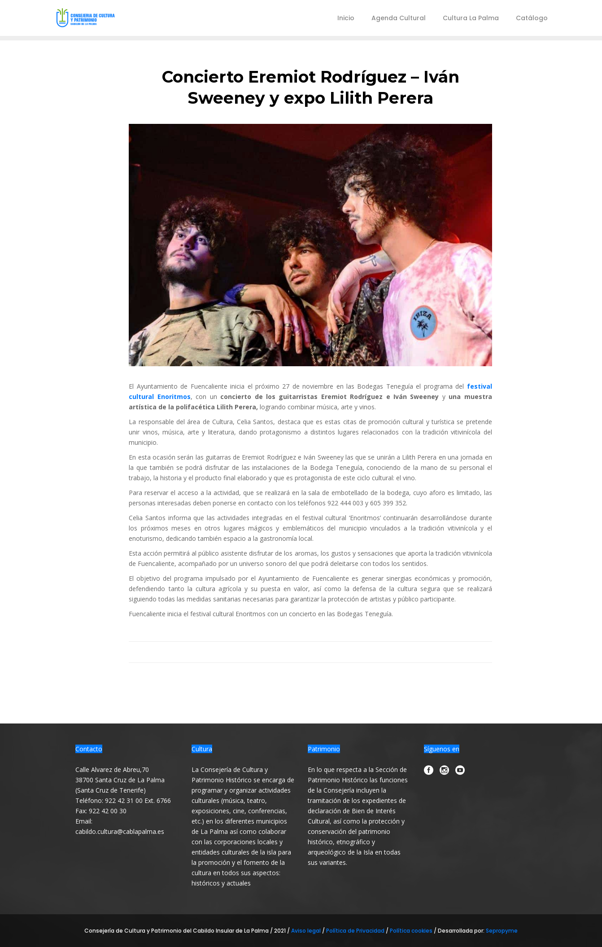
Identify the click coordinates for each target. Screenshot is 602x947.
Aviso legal (306, 930)
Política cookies (411, 930)
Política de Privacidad (356, 930)
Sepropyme (502, 930)
